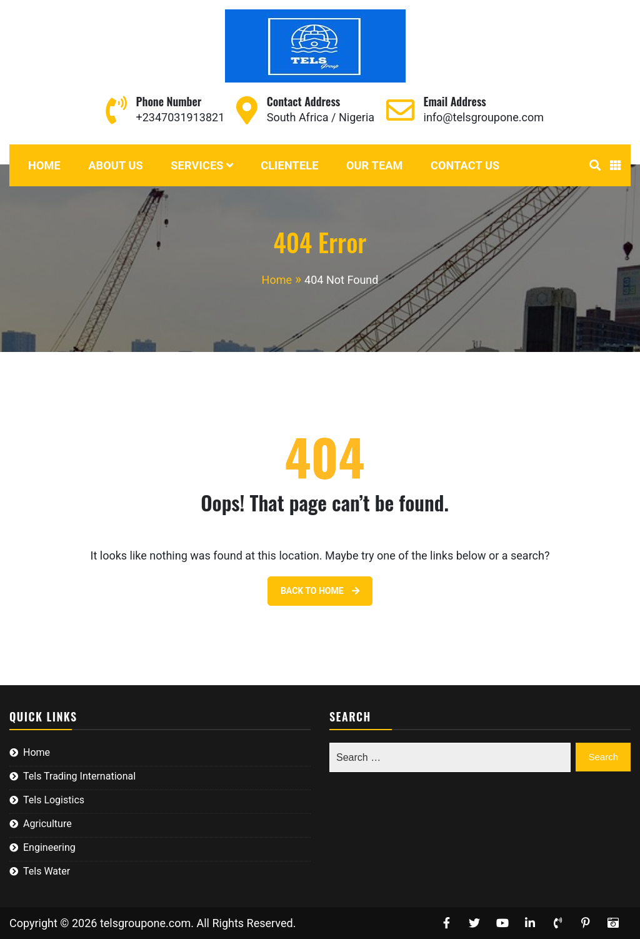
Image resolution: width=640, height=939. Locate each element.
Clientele (289, 165)
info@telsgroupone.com (484, 117)
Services (197, 165)
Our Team (374, 165)
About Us (115, 165)
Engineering (49, 847)
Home (44, 165)
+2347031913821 (180, 117)
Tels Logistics (53, 800)
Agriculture (47, 824)
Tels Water (46, 871)
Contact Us (465, 165)
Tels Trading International (79, 776)
